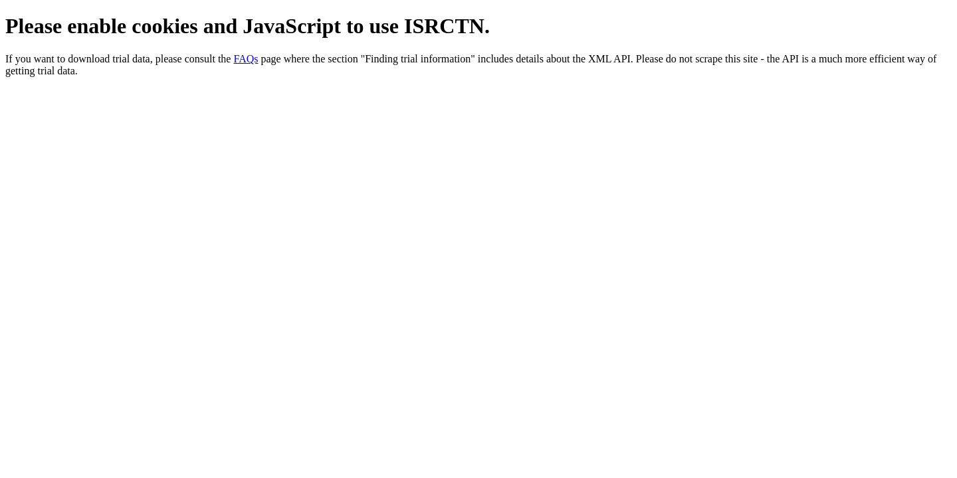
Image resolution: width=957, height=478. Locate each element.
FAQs (245, 58)
